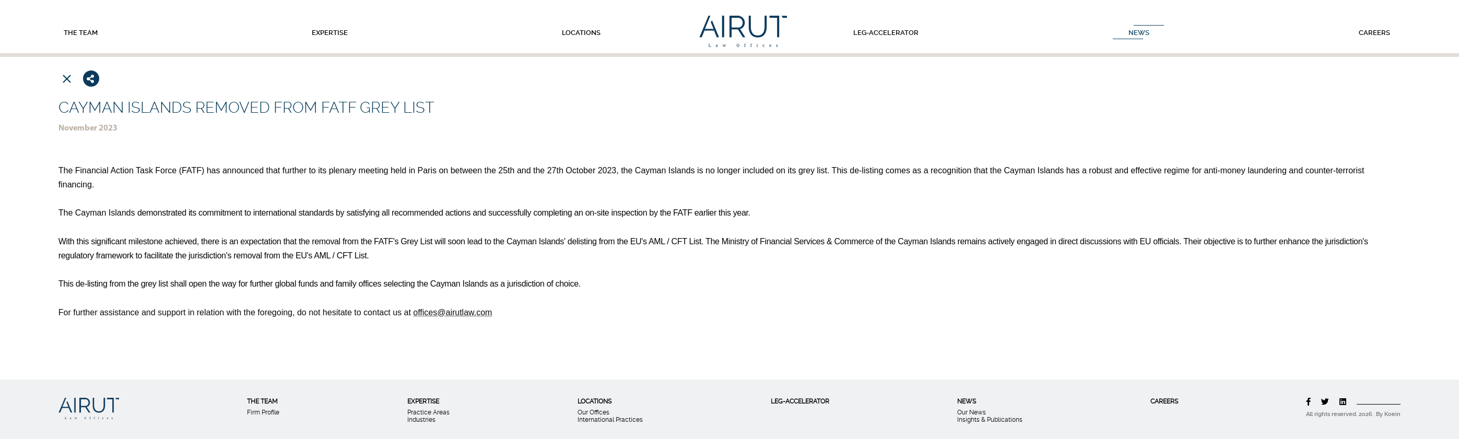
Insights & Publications (989, 419)
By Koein (1388, 414)
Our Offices (593, 412)
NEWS (1136, 33)
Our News (971, 412)
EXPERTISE (328, 33)
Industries (421, 419)
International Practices (610, 419)
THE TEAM (79, 33)
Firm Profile (263, 412)
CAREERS (1372, 33)
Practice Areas (428, 412)
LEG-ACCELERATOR (883, 33)
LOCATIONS (579, 33)
